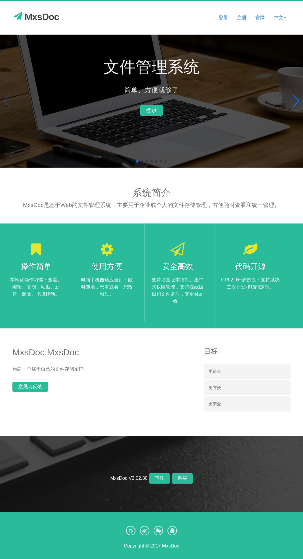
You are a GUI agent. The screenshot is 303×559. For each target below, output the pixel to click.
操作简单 (36, 266)
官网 (260, 17)
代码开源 (250, 266)
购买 (182, 478)
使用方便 (106, 266)
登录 (223, 17)
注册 (241, 17)
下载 (159, 478)
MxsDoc (36, 17)
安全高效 (177, 266)
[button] (280, 17)
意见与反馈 (30, 386)
